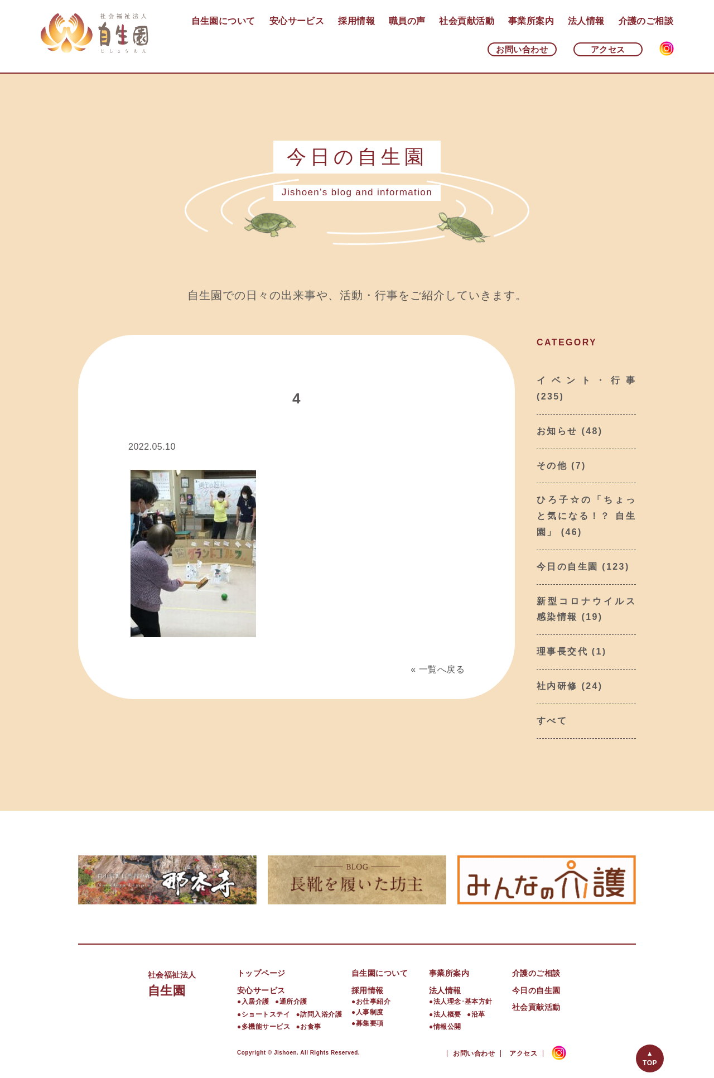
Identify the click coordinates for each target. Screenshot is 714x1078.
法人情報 (586, 21)
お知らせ (557, 431)
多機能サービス (266, 1027)
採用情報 (356, 21)
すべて (552, 720)
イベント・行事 (586, 380)
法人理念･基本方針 (463, 1001)
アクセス (608, 49)
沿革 (478, 1014)
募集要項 (370, 1023)
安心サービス (297, 21)
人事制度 (370, 1012)
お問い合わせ (522, 49)
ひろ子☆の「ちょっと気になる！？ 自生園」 (586, 516)
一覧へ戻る (442, 669)
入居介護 (255, 1001)
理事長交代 (562, 651)
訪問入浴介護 (321, 1014)
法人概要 (447, 1014)
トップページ (261, 973)
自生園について (223, 21)
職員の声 (407, 21)
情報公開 (447, 1027)
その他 (552, 465)
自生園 (192, 982)
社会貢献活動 (466, 21)
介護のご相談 (646, 21)
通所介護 (293, 1001)
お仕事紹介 (373, 1001)
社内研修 (557, 686)
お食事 (310, 1027)
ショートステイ (266, 1014)
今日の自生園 (567, 566)
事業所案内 (531, 21)
